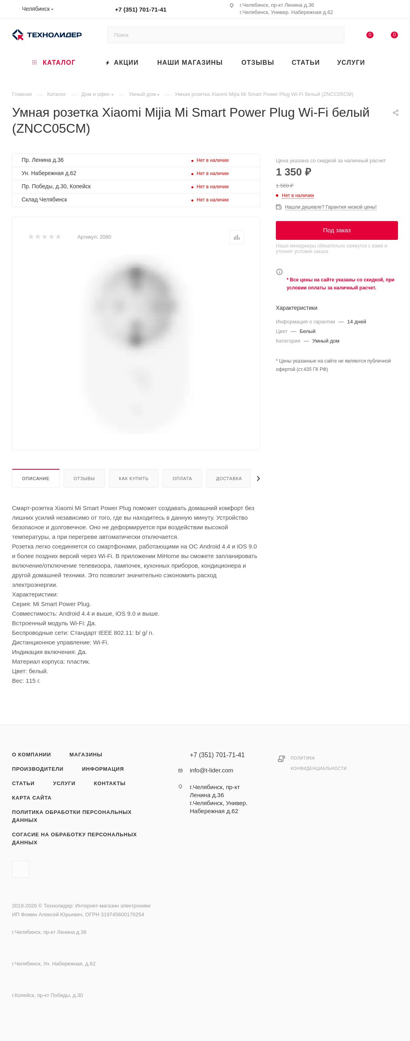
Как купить (134, 478)
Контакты (110, 783)
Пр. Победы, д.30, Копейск (56, 186)
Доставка (229, 478)
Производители (38, 769)
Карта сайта (32, 798)
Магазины (86, 755)
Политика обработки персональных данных (72, 816)
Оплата (182, 478)
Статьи (23, 783)
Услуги (64, 783)
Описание (36, 478)
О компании (31, 755)
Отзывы (84, 478)
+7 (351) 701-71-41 (141, 9)
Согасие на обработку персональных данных (74, 839)
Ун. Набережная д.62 (49, 173)
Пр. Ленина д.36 (43, 160)
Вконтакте (20, 869)
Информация (103, 769)
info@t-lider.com (211, 770)
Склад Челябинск (44, 199)
